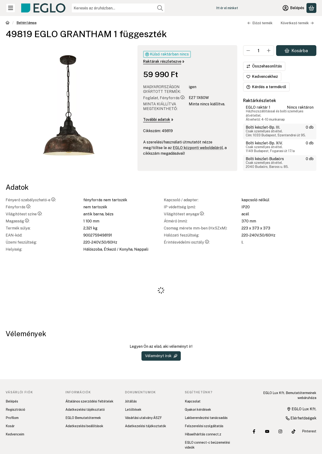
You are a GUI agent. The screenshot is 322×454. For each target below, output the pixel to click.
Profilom (12, 418)
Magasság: (17, 221)
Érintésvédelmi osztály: (186, 242)
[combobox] (118, 8)
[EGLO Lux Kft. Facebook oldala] (254, 431)
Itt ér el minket (227, 8)
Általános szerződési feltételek (89, 401)
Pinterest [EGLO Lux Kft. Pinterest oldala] (309, 431)
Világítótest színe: (24, 214)
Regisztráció (15, 409)
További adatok (158, 119)
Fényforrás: (18, 207)
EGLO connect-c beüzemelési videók (207, 445)
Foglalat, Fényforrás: (164, 98)
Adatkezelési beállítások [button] (84, 426)
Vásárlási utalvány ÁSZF (143, 418)
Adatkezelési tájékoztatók (145, 426)
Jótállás (131, 401)
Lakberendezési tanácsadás (206, 418)
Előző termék (260, 23)
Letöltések (133, 409)
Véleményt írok (161, 356)
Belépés (12, 401)
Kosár (10, 426)
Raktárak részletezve (163, 61)
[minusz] (248, 50)
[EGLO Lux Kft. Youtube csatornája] (267, 431)
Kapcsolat (193, 401)
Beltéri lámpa (26, 23)
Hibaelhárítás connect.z (203, 434)
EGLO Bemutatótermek (83, 418)
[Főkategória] (7, 23)
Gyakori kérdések (198, 409)
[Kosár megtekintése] (311, 8)
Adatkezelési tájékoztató (85, 409)
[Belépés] (293, 8)
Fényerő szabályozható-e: (31, 200)
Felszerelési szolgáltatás (204, 426)
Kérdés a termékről (266, 87)
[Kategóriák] (11, 8)
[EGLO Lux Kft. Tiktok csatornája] (293, 431)
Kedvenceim (15, 434)
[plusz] (269, 50)
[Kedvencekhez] (262, 76)
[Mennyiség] (259, 50)
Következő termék (297, 23)
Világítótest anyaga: (184, 214)
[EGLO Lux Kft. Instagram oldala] (280, 431)
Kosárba (296, 50)
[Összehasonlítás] (264, 66)
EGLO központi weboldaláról (198, 148)
